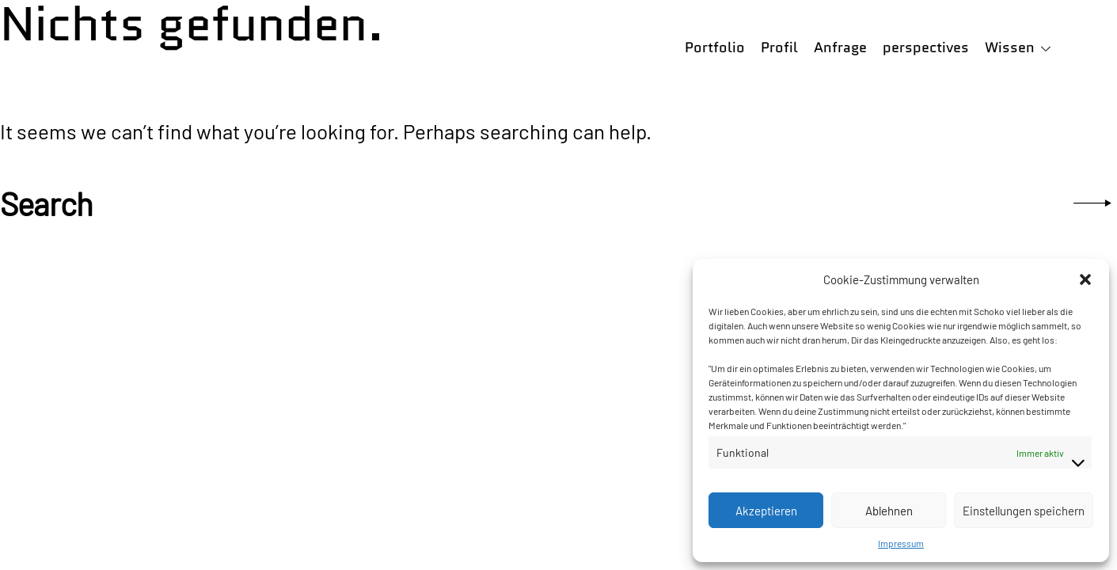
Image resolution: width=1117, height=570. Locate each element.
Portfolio (715, 47)
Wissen (1010, 47)
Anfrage (840, 47)
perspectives (926, 47)
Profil (779, 47)
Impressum (901, 543)
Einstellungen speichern (1024, 511)
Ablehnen (889, 511)
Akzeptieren (766, 511)
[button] (1085, 279)
